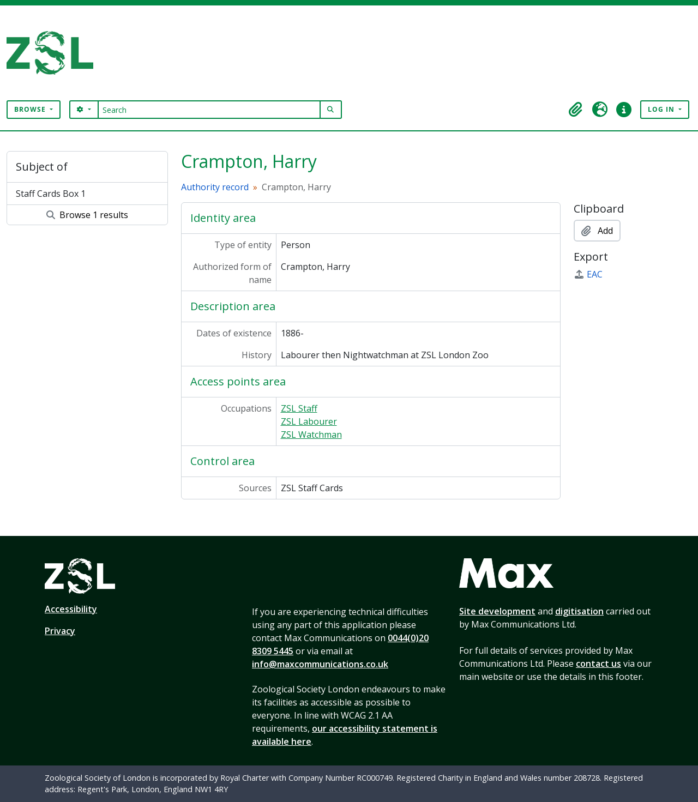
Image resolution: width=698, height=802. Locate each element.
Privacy (60, 631)
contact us (598, 664)
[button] (576, 110)
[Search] (209, 109)
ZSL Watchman (311, 435)
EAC (588, 274)
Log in (662, 109)
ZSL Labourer (309, 421)
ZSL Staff (299, 408)
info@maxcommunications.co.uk (320, 664)
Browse (31, 109)
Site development (497, 611)
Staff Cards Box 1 (51, 194)
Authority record (215, 187)
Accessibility (71, 609)
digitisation (579, 611)
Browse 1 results (87, 215)
